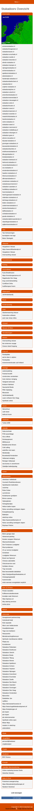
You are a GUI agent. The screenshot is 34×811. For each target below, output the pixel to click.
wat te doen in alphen (9, 357)
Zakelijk (5, 428)
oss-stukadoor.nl (7, 168)
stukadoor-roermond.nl (9, 127)
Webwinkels (6, 476)
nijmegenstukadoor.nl (9, 68)
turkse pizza (6, 604)
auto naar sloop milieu (9, 318)
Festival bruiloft (7, 373)
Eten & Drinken (7, 588)
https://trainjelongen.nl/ (9, 709)
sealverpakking (7, 371)
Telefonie (5, 420)
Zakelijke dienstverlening (10, 767)
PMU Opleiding (7, 390)
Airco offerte (6, 436)
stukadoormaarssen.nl (9, 111)
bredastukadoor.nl (8, 157)
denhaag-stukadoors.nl (9, 200)
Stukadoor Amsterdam (9, 693)
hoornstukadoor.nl (8, 192)
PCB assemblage (8, 434)
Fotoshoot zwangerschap (10, 781)
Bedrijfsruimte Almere (9, 445)
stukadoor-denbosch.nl (9, 159)
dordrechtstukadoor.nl (9, 208)
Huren (4, 406)
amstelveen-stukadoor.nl (10, 181)
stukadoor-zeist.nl (8, 103)
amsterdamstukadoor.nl (9, 170)
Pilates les (5, 641)
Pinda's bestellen (7, 591)
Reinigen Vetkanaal (8, 461)
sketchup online (7, 517)
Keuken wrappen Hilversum (11, 539)
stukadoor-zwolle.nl (8, 57)
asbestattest (6, 728)
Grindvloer (5, 553)
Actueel (5, 323)
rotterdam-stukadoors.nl (10, 197)
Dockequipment (7, 439)
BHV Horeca (6, 757)
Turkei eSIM (6, 423)
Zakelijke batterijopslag (9, 466)
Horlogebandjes (7, 504)
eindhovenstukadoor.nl (9, 151)
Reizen (4, 337)
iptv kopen (5, 712)
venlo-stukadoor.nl (8, 122)
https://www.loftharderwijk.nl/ (11, 249)
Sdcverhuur (6, 409)
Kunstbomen (6, 644)
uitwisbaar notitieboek (9, 479)
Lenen (4, 471)
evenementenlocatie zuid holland (12, 362)
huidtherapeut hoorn (8, 286)
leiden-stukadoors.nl (8, 203)
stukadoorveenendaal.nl (10, 97)
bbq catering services (9, 601)
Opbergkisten (6, 501)
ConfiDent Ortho (7, 283)
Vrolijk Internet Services (25, 808)
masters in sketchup (8, 725)
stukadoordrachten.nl (9, 149)
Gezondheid (6, 269)
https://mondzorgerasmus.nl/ (11, 275)
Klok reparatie (6, 623)
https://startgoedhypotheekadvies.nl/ (14, 574)
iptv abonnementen (8, 717)
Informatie (5, 614)
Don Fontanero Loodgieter (10, 544)
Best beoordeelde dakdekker (11, 571)
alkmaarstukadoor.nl (8, 178)
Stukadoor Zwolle (8, 679)
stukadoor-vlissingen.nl (9, 132)
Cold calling (6, 447)
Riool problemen (7, 547)
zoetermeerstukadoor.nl (9, 205)
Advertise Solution (8, 773)
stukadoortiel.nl (7, 84)
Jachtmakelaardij (7, 294)
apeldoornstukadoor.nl (9, 73)
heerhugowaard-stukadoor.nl (11, 195)
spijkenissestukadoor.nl (9, 224)
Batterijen (5, 514)
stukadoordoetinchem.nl (10, 81)
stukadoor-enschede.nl (9, 54)
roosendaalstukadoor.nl (9, 165)
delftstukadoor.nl (7, 211)
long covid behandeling (9, 281)
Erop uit (5, 351)
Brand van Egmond (8, 558)
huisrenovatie (6, 579)
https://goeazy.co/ (8, 599)
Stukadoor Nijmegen (9, 671)
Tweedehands (7, 260)
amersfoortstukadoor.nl (9, 95)
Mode (4, 733)
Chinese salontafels (8, 561)
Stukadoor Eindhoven (9, 650)
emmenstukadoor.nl (8, 46)
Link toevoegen (16, 793)
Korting (4, 265)
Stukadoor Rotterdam (9, 647)
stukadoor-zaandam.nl (9, 186)
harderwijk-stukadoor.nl (9, 78)
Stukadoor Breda (7, 655)
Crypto (4, 749)
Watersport (6, 291)
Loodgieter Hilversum (9, 555)
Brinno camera (7, 498)
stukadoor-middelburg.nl (10, 130)
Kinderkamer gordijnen (9, 495)
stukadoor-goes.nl (8, 135)
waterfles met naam (8, 450)
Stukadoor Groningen (9, 687)
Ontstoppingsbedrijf (8, 577)
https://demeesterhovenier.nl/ (11, 704)
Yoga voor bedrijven (8, 631)
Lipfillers (5, 701)
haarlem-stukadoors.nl (9, 173)
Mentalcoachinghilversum (10, 636)
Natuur (4, 609)
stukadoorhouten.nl (8, 105)
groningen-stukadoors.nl (10, 143)
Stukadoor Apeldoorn (9, 663)
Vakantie (5, 243)
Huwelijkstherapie (8, 628)
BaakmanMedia (11, 808)
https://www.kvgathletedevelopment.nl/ (14, 706)
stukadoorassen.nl (8, 51)
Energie (5, 762)
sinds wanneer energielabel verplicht (14, 582)
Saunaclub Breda (8, 387)
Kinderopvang (7, 304)
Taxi (3, 230)
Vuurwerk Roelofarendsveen (11, 482)
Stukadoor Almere (8, 660)
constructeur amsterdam (10, 376)
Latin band (5, 412)
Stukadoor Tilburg (8, 658)
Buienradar (6, 14)
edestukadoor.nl (7, 76)
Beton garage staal (8, 534)
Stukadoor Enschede (9, 677)
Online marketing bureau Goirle (12, 770)
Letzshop (5, 487)
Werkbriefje (6, 453)
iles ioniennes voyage (9, 343)
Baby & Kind (6, 778)
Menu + (17, 2)
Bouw (4, 300)
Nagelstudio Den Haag (9, 278)
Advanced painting (8, 536)
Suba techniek (7, 431)
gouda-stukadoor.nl (8, 216)
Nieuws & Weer (7, 328)
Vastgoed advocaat (8, 382)
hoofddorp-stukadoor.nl (9, 189)
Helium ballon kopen (9, 506)
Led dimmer (6, 493)
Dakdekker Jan (7, 698)
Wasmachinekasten (8, 542)
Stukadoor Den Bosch (9, 682)
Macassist (5, 392)
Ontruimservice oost (8, 563)
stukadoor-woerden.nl (9, 114)
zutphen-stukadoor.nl (9, 87)
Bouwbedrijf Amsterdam (10, 455)
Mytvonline (5, 695)
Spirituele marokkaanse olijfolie (12, 639)
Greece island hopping (9, 346)
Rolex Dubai (6, 490)
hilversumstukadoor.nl (9, 176)
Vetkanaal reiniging (8, 458)
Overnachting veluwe (9, 255)
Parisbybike (6, 354)
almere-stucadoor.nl (8, 138)
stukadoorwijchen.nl (8, 89)
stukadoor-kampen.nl (9, 65)
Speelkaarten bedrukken (10, 485)
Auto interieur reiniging (9, 379)
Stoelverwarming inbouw (10, 312)
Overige (5, 368)
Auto (4, 309)
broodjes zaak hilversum (10, 596)
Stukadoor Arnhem (8, 666)
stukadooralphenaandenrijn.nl (11, 219)
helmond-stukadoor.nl (9, 162)
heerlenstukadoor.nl (8, 119)
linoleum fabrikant (8, 384)
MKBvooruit (6, 442)
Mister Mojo (6, 722)
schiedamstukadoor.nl (9, 213)
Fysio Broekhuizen (8, 273)
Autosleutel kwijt (7, 620)
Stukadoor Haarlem (8, 668)
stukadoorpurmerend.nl (9, 184)
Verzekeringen (7, 333)
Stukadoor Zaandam (9, 685)
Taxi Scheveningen (8, 233)
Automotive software (9, 315)
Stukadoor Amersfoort (9, 674)
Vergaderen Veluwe (8, 246)
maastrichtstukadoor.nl (9, 116)
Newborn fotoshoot (8, 787)
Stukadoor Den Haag (9, 690)
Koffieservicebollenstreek (10, 593)
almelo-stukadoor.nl (8, 62)
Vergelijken (6, 738)
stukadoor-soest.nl (8, 108)
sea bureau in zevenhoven (10, 463)
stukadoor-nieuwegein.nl (10, 100)
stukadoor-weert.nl (8, 124)
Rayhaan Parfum (7, 525)
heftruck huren (7, 414)
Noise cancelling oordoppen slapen (13, 509)
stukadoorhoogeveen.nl (9, 49)
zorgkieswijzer (6, 744)
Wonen (4, 530)
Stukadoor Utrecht (8, 652)
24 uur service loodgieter (10, 550)
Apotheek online (7, 400)
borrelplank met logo (9, 235)
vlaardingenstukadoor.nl (10, 221)
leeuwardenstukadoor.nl (10, 146)
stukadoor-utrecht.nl (8, 92)
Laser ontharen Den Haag (10, 398)
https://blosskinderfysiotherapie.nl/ (13, 784)
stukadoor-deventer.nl (9, 60)
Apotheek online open (9, 720)
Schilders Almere (7, 566)
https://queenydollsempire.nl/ (11, 520)
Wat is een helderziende (10, 625)
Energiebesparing (8, 512)
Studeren (5, 754)
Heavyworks (6, 633)
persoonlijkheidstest (8, 741)
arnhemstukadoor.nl (8, 70)
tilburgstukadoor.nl (8, 154)
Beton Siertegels (7, 238)
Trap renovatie (7, 569)
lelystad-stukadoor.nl (9, 141)
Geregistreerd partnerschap (11, 617)
